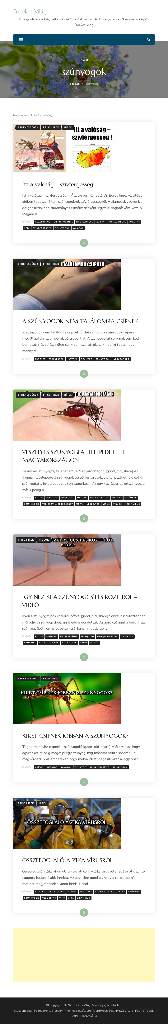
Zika (71, 901)
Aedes (39, 499)
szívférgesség (42, 228)
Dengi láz (68, 499)
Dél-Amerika (57, 895)
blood (40, 639)
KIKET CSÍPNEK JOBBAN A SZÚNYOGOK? (76, 738)
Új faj (80, 505)
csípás (40, 770)
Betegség (52, 499)
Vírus (106, 505)
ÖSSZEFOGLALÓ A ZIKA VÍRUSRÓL (68, 864)
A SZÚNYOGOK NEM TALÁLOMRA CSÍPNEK (81, 322)
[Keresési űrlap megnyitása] (148, 39)
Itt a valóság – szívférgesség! (59, 184)
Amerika (41, 895)
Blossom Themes (63, 1015)
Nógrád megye (117, 222)
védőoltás (50, 901)
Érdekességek (28, 127)
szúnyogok (62, 228)
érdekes (41, 360)
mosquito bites (108, 639)
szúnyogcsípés (49, 645)
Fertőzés (87, 895)
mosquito (88, 639)
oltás (122, 895)
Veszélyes (93, 505)
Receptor (128, 639)
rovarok (66, 770)
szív (27, 228)
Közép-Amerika (105, 895)
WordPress (100, 1015)
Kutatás (73, 360)
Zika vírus (134, 505)
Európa (72, 895)
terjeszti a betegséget (58, 505)
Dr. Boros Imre (63, 222)
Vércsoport (122, 360)
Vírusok (119, 505)
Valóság (78, 228)
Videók (44, 541)
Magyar (82, 499)
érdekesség (56, 360)
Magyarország (100, 499)
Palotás (135, 222)
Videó (84, 645)
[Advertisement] (84, 959)
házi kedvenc (85, 222)
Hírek (68, 127)
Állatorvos (43, 222)
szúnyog (87, 360)
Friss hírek (51, 127)
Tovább (79, 243)
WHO (63, 901)
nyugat (118, 499)
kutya (101, 222)
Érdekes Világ (30, 11)
